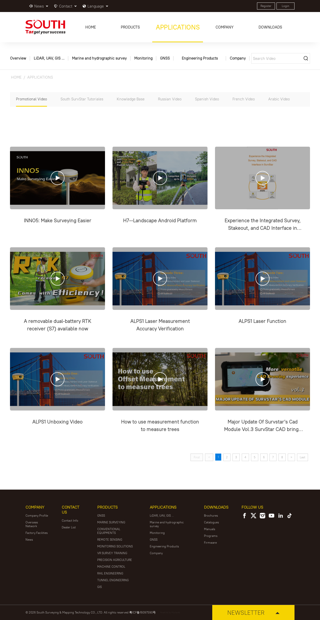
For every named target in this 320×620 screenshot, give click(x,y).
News (29, 539)
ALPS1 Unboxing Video (57, 422)
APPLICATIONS (40, 77)
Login (285, 6)
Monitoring (143, 58)
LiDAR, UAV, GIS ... (49, 58)
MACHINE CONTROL (111, 566)
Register (266, 6)
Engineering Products (200, 58)
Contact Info (70, 520)
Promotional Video (31, 99)
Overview (18, 58)
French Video (243, 99)
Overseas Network (32, 524)
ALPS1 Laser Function (262, 321)
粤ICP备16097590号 (142, 612)
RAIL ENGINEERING (110, 573)
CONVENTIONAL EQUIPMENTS (108, 531)
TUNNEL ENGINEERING (113, 580)
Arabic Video (279, 99)
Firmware (210, 542)
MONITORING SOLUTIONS (115, 546)
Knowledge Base (130, 99)
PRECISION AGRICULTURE (114, 560)
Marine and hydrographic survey (99, 58)
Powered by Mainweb (170, 612)
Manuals (209, 529)
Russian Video (170, 99)
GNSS (165, 58)
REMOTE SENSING (109, 539)
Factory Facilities (37, 533)
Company (238, 58)
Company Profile (37, 515)
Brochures (211, 515)
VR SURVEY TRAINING (112, 553)
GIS (99, 587)
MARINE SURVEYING (111, 522)
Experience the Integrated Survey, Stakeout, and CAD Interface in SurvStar (262, 228)
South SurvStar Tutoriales (81, 99)
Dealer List (69, 527)
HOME (16, 77)
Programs (211, 536)
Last (302, 457)
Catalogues (211, 522)
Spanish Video (207, 99)
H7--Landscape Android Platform (160, 220)
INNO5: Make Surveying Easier (57, 220)
